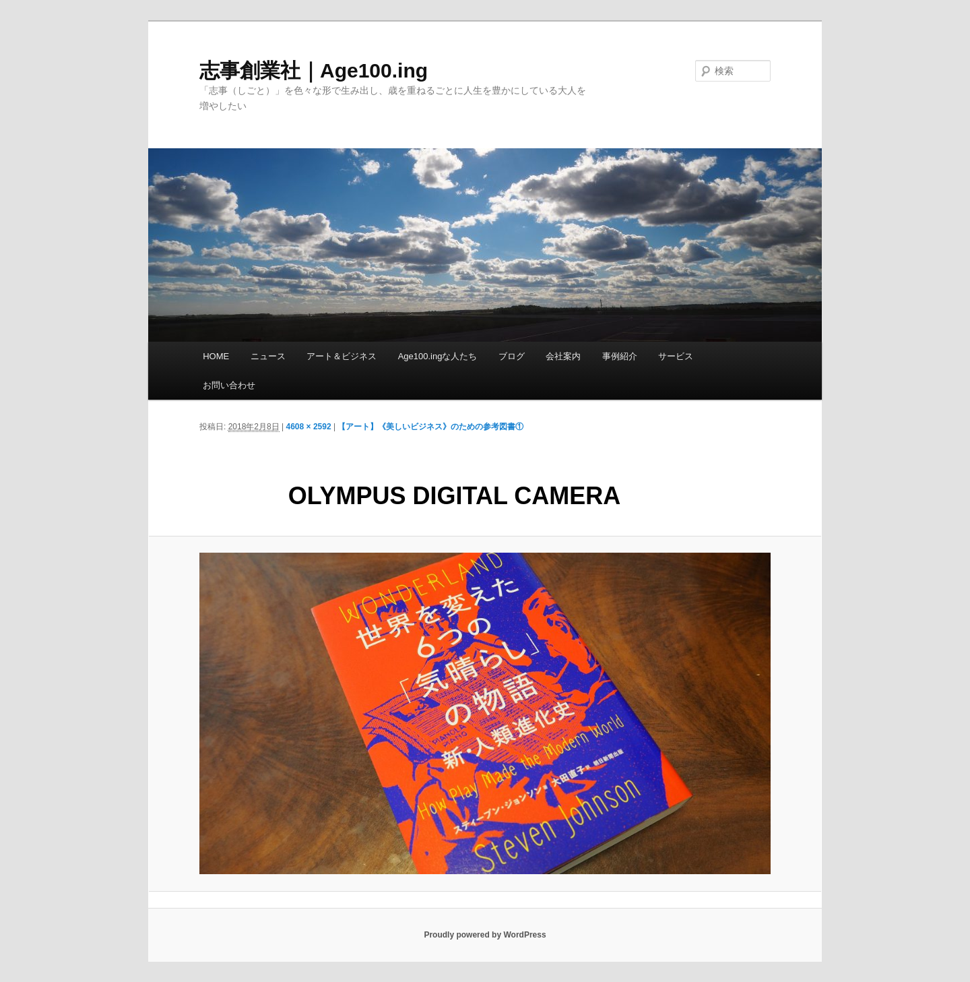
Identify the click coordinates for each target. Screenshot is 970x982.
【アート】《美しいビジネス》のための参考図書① (430, 426)
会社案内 (563, 356)
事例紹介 (619, 356)
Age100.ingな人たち (438, 356)
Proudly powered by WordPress (485, 935)
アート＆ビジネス (341, 356)
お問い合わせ (229, 385)
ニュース (268, 356)
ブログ (511, 356)
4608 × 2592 (308, 426)
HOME (216, 356)
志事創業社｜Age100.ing (313, 70)
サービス (675, 356)
